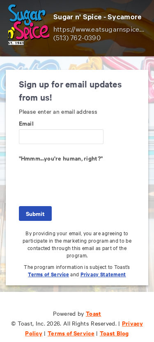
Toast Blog (114, 332)
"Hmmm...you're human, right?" (61, 158)
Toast (93, 313)
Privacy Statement (103, 274)
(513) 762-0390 (77, 37)
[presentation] (81, 180)
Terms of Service (48, 274)
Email (26, 123)
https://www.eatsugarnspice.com (103, 28)
